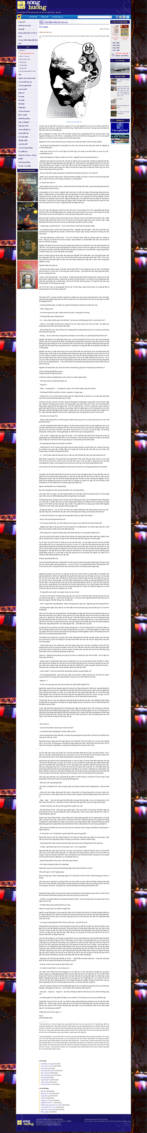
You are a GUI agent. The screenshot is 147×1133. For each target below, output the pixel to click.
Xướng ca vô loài (46, 1100)
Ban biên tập (33, 17)
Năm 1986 (116, 50)
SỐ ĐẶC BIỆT (23, 140)
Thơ (19, 74)
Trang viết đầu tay (24, 129)
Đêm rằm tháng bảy (47, 1075)
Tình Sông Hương (24, 162)
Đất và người (22, 115)
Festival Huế (22, 89)
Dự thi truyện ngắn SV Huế (27, 71)
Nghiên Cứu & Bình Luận (26, 78)
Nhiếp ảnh (21, 107)
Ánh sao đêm (45, 1082)
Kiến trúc (21, 93)
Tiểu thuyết (23, 62)
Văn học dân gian (24, 111)
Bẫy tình (43, 1091)
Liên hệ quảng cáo (57, 17)
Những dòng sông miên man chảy (51, 1105)
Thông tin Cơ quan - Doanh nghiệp (27, 156)
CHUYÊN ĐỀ (22, 144)
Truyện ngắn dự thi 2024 (27, 53)
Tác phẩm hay (23, 151)
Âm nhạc (21, 96)
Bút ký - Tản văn (24, 56)
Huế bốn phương (24, 118)
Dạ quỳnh (44, 1068)
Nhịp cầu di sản (23, 126)
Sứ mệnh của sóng (46, 1064)
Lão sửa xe (120, 98)
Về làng (43, 1077)
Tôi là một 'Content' (47, 1066)
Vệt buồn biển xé (46, 1084)
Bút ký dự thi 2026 (25, 59)
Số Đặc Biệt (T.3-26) (124, 38)
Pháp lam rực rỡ (46, 1093)
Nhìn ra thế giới (23, 122)
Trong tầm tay (45, 1096)
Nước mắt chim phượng (48, 1109)
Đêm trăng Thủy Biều (47, 1070)
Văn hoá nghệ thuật (24, 85)
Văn (27, 47)
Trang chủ (21, 22)
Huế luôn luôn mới (24, 25)
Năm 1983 (116, 43)
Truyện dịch (23, 68)
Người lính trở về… (47, 1102)
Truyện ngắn (23, 65)
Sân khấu (21, 100)
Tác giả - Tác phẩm (24, 166)
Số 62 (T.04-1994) (115, 38)
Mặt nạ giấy (45, 1112)
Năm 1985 (116, 48)
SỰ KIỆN (21, 29)
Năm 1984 (116, 45)
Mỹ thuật (21, 104)
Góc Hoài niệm (23, 137)
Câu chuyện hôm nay (25, 82)
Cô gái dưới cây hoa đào (48, 1107)
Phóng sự (22, 50)
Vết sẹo (43, 1098)
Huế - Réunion (45, 1073)
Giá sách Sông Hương (25, 148)
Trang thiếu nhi (23, 133)
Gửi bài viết (44, 17)
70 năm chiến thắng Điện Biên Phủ (28, 41)
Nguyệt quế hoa (46, 1080)
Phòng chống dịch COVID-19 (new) (27, 34)
